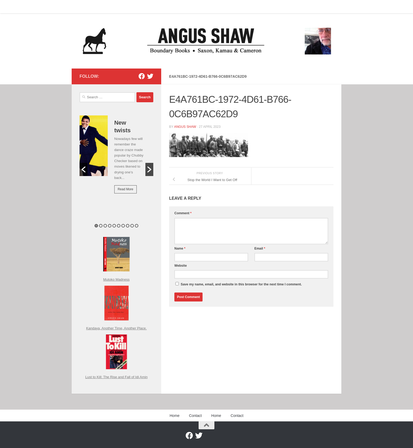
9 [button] (132, 225)
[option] (116, 158)
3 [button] (105, 225)
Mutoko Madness (116, 279)
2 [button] (100, 225)
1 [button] (96, 225)
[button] (83, 169)
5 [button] (114, 225)
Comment (182, 213)
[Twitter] (150, 76)
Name (179, 248)
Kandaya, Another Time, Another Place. (116, 328)
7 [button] (123, 225)
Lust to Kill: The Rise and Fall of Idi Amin (116, 377)
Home (80, 6)
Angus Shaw (185, 127)
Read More (125, 189)
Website (180, 265)
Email (259, 248)
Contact (99, 6)
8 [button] (127, 225)
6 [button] (118, 225)
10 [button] (136, 225)
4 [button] (109, 225)
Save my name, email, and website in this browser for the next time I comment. (241, 284)
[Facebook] (142, 76)
